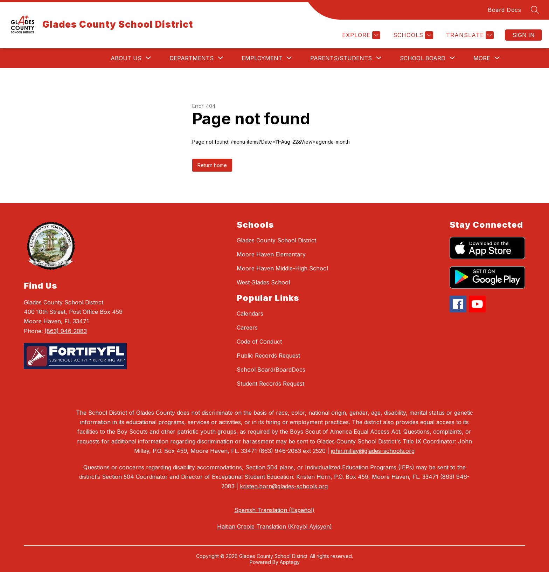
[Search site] (535, 10)
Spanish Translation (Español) (274, 510)
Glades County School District (276, 240)
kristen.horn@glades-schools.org (284, 486)
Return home (212, 165)
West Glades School (263, 282)
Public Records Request (268, 355)
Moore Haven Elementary (271, 254)
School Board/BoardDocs (271, 369)
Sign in (523, 35)
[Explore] (360, 35)
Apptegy (290, 562)
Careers (247, 327)
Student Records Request (270, 383)
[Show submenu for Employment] (262, 58)
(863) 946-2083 (65, 331)
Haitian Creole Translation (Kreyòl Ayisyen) (274, 526)
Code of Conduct (259, 341)
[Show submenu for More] (481, 58)
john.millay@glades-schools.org (373, 450)
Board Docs (504, 9)
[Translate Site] (469, 35)
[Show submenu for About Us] (126, 58)
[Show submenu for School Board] (422, 58)
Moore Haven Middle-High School (282, 268)
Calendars (250, 313)
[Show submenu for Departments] (191, 58)
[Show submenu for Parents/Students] (341, 58)
